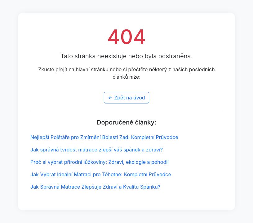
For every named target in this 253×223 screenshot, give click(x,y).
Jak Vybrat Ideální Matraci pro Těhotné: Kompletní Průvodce (100, 174)
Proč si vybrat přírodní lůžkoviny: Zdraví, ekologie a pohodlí (99, 162)
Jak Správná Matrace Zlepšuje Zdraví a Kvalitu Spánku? (95, 187)
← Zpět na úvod (126, 97)
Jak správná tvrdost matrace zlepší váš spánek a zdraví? (96, 149)
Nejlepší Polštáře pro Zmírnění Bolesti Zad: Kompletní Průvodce (104, 137)
